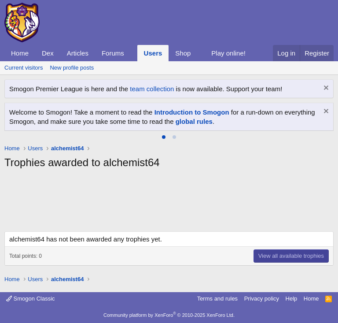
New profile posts (72, 67)
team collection (152, 89)
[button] (131, 53)
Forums (113, 53)
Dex (48, 53)
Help (292, 298)
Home (20, 53)
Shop (183, 53)
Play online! (228, 53)
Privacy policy (261, 298)
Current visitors (23, 67)
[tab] (163, 137)
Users (153, 53)
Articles (77, 53)
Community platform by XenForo (169, 315)
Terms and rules (217, 298)
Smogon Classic (30, 298)
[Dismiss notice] (325, 88)
